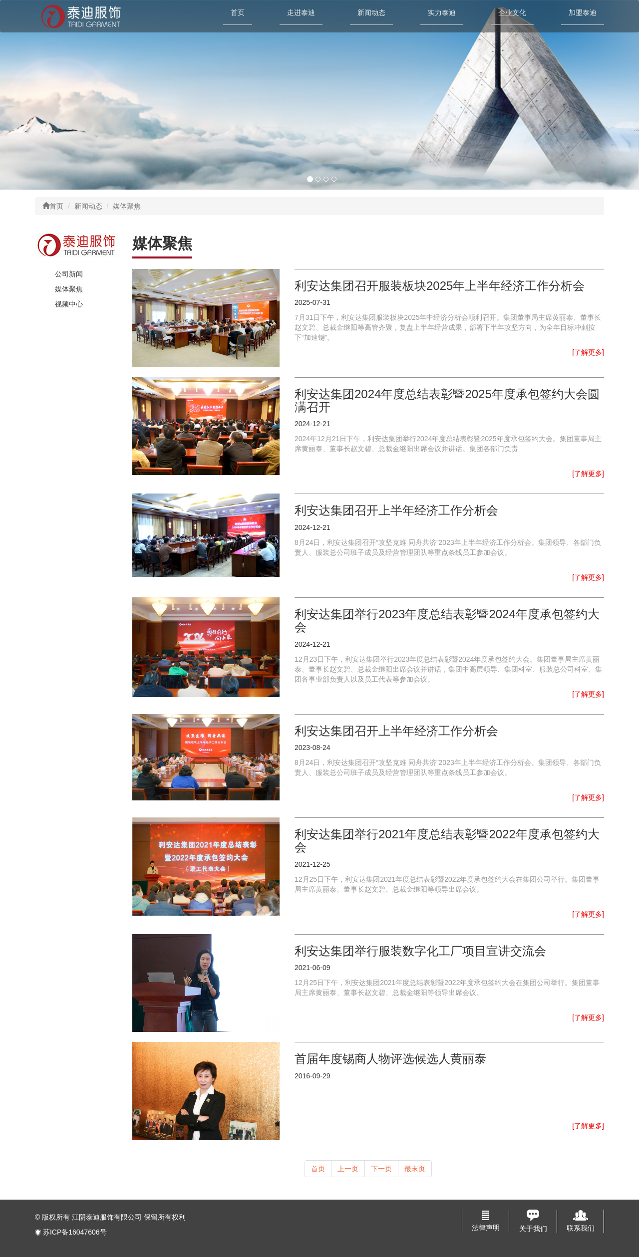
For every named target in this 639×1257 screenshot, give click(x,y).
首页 (238, 12)
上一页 (347, 1169)
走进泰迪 (301, 12)
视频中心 (69, 304)
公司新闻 (69, 274)
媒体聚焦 (69, 289)
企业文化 (512, 12)
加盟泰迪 (583, 12)
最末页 (414, 1169)
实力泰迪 (442, 12)
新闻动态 (371, 12)
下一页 (381, 1169)
